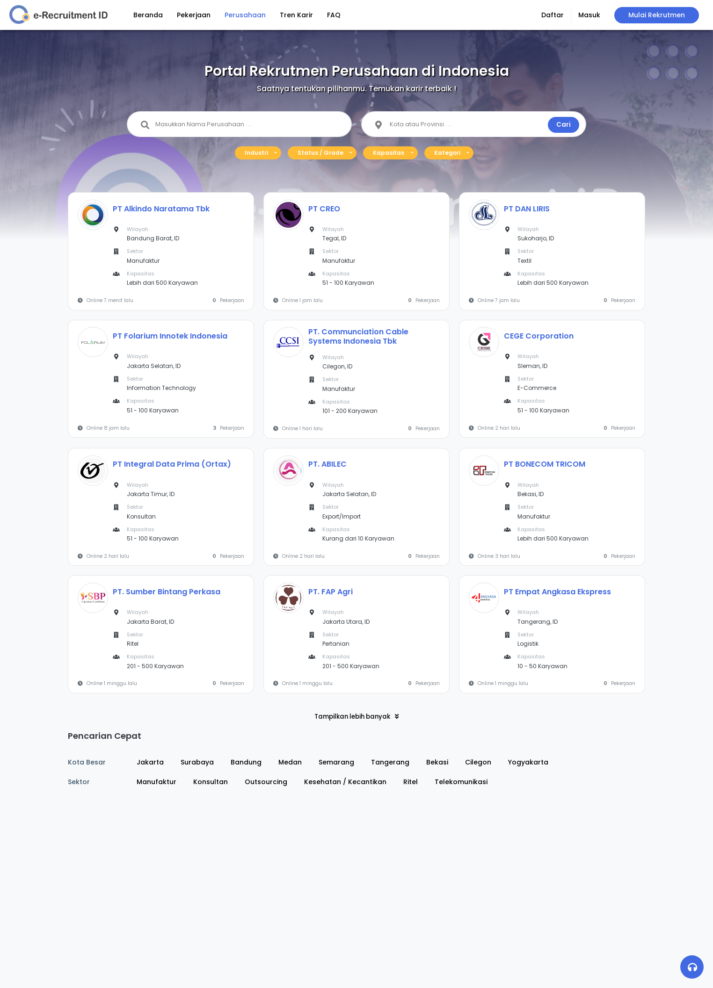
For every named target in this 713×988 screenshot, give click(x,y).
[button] (552, 16)
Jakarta (150, 762)
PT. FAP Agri (330, 591)
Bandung (246, 762)
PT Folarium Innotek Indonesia (170, 336)
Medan (290, 762)
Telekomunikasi (461, 781)
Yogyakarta (528, 762)
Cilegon (478, 762)
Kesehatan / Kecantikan (345, 781)
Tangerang (390, 762)
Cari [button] (563, 124)
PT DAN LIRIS (527, 208)
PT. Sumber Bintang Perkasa (166, 591)
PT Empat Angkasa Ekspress (557, 591)
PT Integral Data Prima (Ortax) (172, 464)
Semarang (336, 762)
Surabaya (197, 762)
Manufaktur (156, 781)
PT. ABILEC (327, 464)
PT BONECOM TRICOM (544, 464)
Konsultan (210, 781)
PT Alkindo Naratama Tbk (161, 208)
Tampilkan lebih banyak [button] (356, 716)
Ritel (410, 781)
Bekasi (437, 762)
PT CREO (324, 208)
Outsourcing (266, 781)
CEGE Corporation (539, 336)
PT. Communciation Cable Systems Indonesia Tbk (358, 336)
